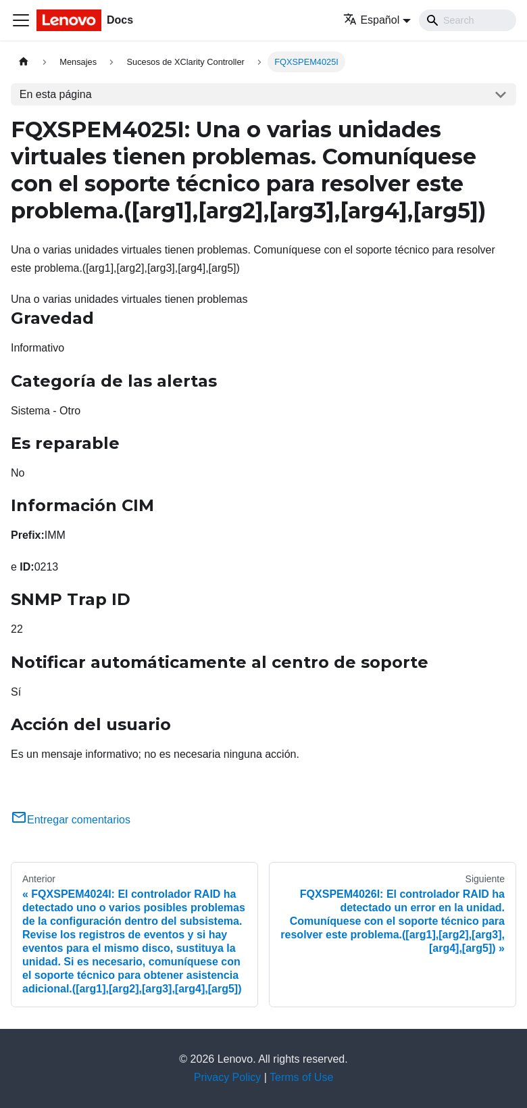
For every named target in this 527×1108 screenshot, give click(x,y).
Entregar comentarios (70, 819)
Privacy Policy (227, 1077)
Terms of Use (301, 1077)
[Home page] (23, 61)
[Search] (467, 20)
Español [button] (371, 20)
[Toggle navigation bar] (21, 20)
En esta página (56, 94)
